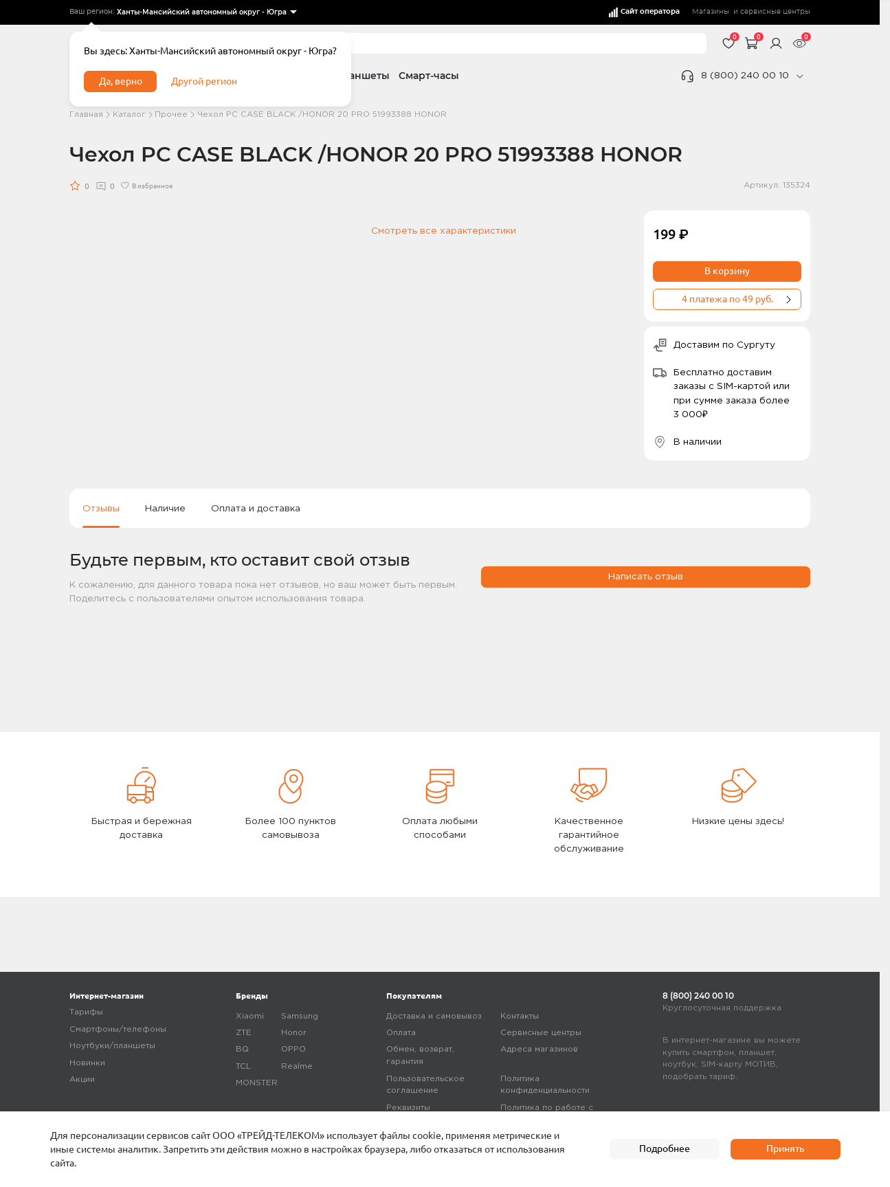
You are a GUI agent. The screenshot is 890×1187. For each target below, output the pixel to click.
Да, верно (120, 81)
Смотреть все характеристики (443, 231)
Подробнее (664, 1148)
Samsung (299, 1016)
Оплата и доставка (255, 508)
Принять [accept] (785, 1148)
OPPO (293, 1049)
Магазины (710, 11)
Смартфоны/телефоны (117, 1029)
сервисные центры (775, 11)
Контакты (519, 1016)
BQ (242, 1049)
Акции (82, 1079)
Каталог (129, 114)
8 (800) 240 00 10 (745, 75)
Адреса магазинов (539, 1049)
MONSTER (257, 1083)
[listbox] (206, 12)
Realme (297, 1066)
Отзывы (101, 508)
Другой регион (204, 81)
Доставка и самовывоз (434, 1016)
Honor (294, 1032)
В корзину (727, 270)
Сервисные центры (540, 1032)
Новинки (87, 1063)
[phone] (799, 76)
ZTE (244, 1032)
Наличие (165, 508)
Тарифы (86, 1012)
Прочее (171, 114)
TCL (243, 1066)
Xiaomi (250, 1016)
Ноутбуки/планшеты (112, 1046)
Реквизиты (408, 1107)
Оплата (401, 1032)
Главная (86, 114)
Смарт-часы (429, 75)
